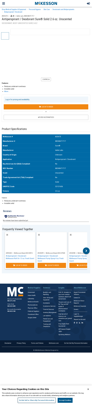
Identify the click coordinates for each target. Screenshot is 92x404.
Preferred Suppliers (33, 311)
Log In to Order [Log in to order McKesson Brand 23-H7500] (52, 265)
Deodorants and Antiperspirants (63, 9)
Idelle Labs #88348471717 (25, 16)
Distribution (46, 303)
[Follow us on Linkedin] (82, 323)
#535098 (72, 253)
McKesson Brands (33, 302)
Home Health (31, 295)
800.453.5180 (11, 311)
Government (31, 292)
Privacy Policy (21, 343)
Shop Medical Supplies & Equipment (14, 9)
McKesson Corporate (80, 306)
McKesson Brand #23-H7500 (55, 253)
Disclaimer (8, 343)
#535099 (41, 253)
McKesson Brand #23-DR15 (23, 253)
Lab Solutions (47, 316)
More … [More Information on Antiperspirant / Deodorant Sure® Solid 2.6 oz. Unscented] (7, 91)
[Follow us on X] (79, 323)
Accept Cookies (65, 400)
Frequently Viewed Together (17, 229)
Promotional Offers (33, 314)
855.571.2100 (11, 301)
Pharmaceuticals (33, 305)
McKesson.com (54, 343)
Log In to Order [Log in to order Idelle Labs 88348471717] (46, 107)
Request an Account (79, 319)
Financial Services (48, 309)
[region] (46, 394)
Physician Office (32, 308)
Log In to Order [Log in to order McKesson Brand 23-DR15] (20, 265)
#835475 (5, 16)
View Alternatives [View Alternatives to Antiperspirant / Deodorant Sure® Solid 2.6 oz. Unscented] (46, 117)
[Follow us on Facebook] (74, 323)
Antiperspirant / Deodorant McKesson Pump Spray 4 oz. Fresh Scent (51, 258)
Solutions (46, 288)
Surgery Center (32, 317)
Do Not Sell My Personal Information (75, 343)
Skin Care (46, 9)
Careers (76, 309)
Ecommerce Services (49, 306)
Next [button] (86, 251)
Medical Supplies (34, 288)
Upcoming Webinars (64, 334)
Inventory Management (49, 312)
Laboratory (31, 298)
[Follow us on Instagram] (77, 323)
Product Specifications (14, 129)
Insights (61, 288)
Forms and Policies (37, 343)
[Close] (88, 389)
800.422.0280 (11, 306)
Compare (46, 79)
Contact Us (77, 298)
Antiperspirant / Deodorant (13, 12)
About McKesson (80, 288)
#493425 (9, 253)
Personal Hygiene (35, 9)
